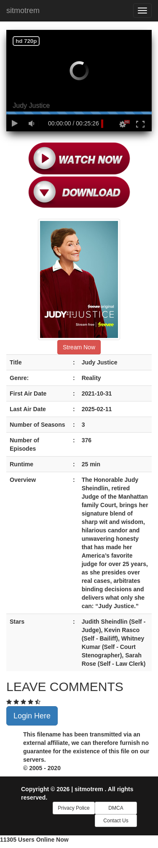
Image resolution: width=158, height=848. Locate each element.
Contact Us (115, 821)
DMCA (115, 808)
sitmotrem (23, 10)
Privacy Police (73, 808)
